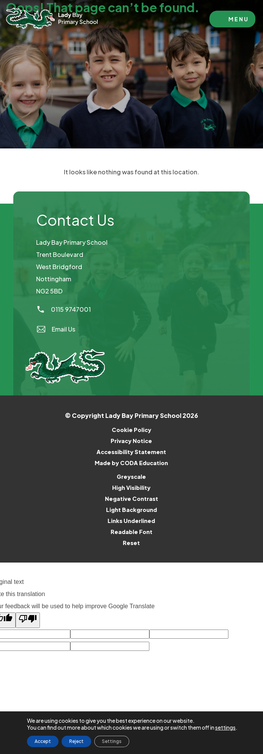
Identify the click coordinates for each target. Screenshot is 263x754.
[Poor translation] (28, 620)
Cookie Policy (131, 429)
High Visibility (131, 487)
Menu (238, 19)
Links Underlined (131, 520)
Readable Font (131, 531)
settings (225, 727)
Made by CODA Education (141, 463)
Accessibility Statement (131, 451)
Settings (112, 741)
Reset (131, 542)
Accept (43, 741)
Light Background (131, 509)
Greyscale (131, 476)
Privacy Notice (131, 440)
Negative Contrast (131, 498)
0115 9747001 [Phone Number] (63, 309)
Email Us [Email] (55, 329)
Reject (76, 741)
